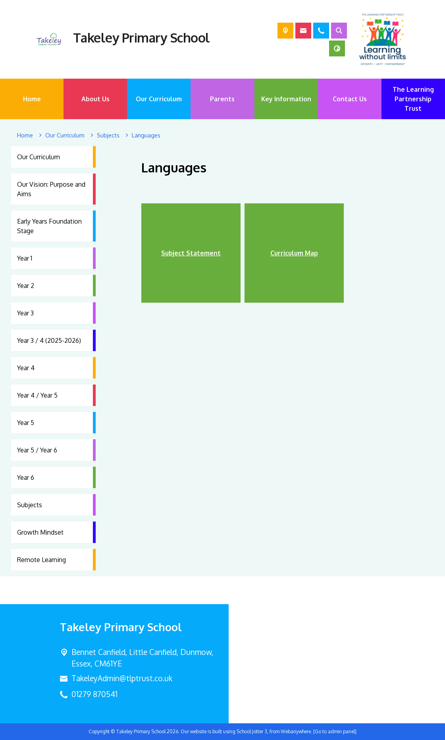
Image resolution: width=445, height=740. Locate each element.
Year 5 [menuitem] (25, 423)
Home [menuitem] (32, 99)
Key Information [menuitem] (286, 99)
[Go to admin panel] (334, 731)
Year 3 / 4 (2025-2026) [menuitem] (49, 340)
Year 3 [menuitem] (25, 313)
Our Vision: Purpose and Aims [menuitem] (51, 189)
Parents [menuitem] (222, 99)
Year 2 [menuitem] (25, 286)
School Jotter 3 (252, 731)
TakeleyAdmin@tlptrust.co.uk (121, 678)
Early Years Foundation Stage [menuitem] (49, 226)
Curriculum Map (294, 253)
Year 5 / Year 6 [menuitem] (37, 450)
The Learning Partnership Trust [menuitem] (413, 98)
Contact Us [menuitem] (350, 99)
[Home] (25, 135)
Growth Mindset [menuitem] (40, 532)
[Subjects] (108, 135)
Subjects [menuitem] (29, 505)
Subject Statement (191, 253)
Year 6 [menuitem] (25, 477)
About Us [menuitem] (95, 99)
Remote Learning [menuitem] (41, 560)
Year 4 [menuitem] (26, 368)
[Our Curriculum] (65, 135)
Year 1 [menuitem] (24, 258)
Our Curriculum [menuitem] (159, 99)
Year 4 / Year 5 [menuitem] (37, 395)
